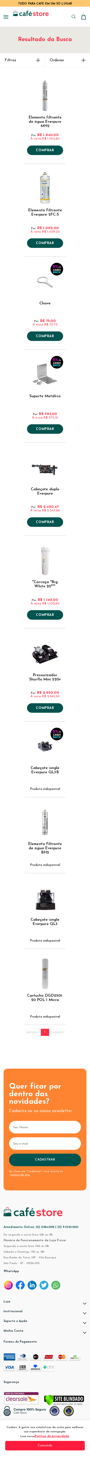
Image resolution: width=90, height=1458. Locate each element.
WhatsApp (11, 1271)
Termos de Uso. (20, 1174)
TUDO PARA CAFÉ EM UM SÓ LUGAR (45, 3)
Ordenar (67, 60)
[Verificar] (64, 1400)
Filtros (22, 60)
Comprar (45, 150)
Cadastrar (45, 1159)
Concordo (45, 1445)
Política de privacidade (52, 1436)
